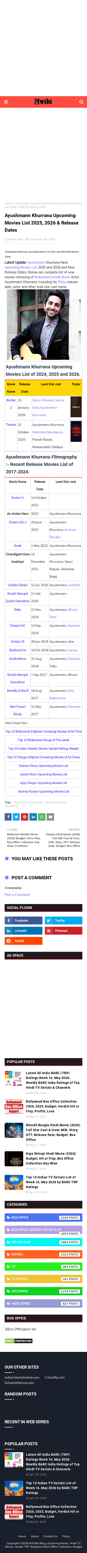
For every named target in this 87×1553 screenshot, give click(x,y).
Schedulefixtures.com (19, 1383)
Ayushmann (36, 262)
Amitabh (74, 585)
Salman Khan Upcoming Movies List (43, 766)
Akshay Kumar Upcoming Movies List (43, 791)
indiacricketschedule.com (22, 1377)
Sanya (72, 650)
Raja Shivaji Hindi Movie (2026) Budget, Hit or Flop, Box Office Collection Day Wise (51, 1158)
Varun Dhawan (43, 400)
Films (61, 282)
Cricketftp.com (55, 1377)
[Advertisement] (43, 48)
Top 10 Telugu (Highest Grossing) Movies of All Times (43, 757)
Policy (66, 1536)
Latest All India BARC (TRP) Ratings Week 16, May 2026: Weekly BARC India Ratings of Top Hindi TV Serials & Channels (53, 1080)
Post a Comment (17, 895)
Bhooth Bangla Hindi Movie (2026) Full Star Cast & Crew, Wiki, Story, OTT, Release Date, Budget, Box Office (53, 1132)
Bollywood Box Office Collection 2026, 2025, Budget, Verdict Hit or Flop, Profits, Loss (52, 1106)
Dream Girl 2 (17, 522)
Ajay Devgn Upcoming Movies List (43, 783)
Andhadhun (17, 659)
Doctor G (17, 498)
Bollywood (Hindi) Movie (52, 277)
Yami (53, 617)
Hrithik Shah (15, 239)
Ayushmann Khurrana (28, 802)
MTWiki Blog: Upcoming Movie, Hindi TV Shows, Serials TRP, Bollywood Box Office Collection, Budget (43, 1544)
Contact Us (50, 1536)
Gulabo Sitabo (18, 585)
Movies (45, 1255)
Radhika (74, 659)
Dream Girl (17, 625)
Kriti (71, 691)
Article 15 (17, 641)
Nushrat (74, 625)
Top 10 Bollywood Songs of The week (43, 740)
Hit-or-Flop (45, 1242)
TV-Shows (45, 1279)
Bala (17, 609)
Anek (17, 545)
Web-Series (45, 1304)
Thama (11, 425)
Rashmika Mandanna (47, 432)
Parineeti (74, 706)
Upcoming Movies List (21, 267)
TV (45, 1267)
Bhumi (72, 609)
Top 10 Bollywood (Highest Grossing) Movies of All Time (43, 731)
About (35, 1536)
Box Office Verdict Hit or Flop (45, 1231)
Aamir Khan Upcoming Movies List (43, 774)
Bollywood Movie (56, 802)
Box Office (45, 1218)
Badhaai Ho (17, 650)
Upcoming (21, 203)
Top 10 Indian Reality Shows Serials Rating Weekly (43, 748)
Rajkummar (58, 698)
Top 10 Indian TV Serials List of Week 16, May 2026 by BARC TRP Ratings (52, 1182)
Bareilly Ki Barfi (17, 691)
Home (9, 203)
